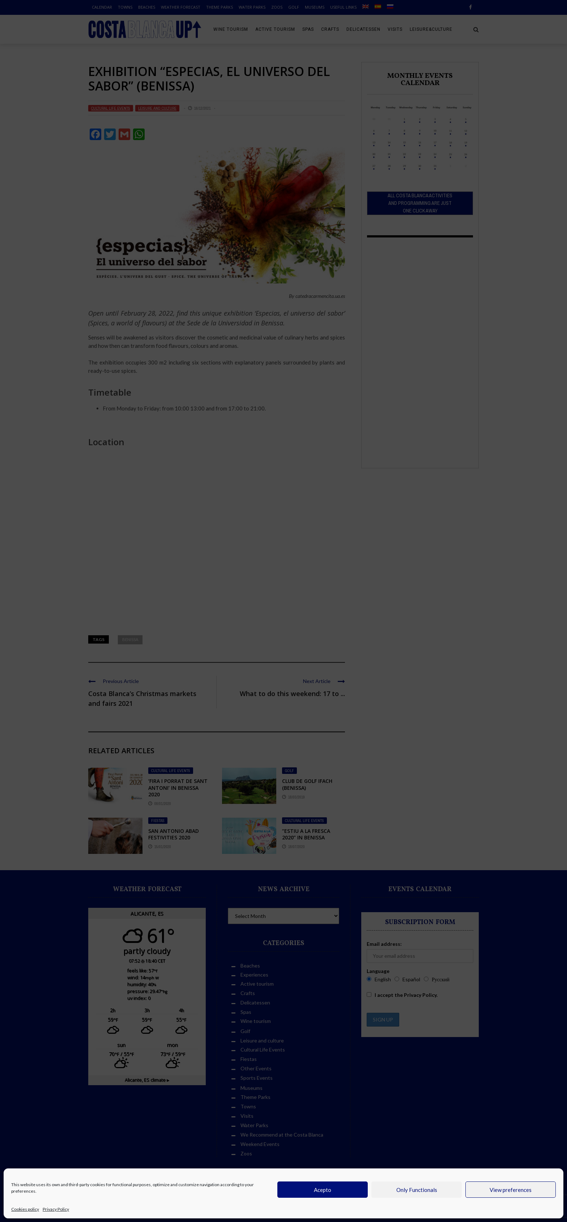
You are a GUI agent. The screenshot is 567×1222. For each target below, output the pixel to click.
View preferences (511, 1190)
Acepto (322, 1190)
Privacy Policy (56, 1209)
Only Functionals (416, 1190)
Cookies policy (25, 1209)
